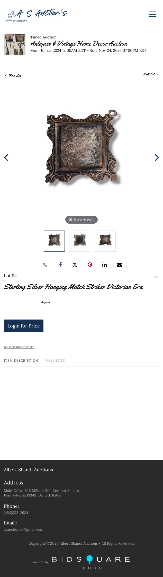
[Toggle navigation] (152, 14)
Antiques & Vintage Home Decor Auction (78, 43)
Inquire (45, 302)
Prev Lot (13, 75)
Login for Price (23, 326)
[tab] (21, 362)
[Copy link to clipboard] (45, 265)
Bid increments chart (19, 347)
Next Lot (150, 74)
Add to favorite (156, 276)
